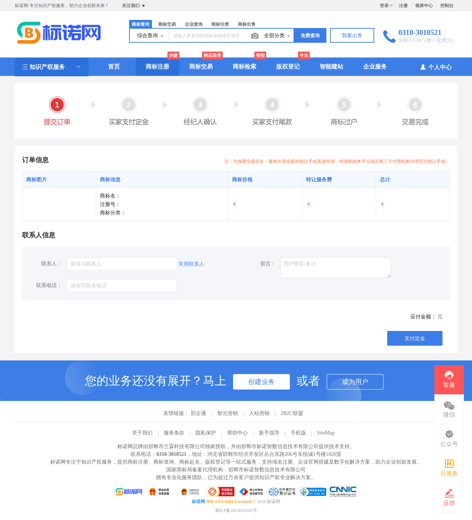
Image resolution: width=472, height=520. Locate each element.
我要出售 (352, 35)
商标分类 (220, 24)
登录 (384, 5)
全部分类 (277, 36)
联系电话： (49, 285)
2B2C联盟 (292, 413)
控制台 (447, 5)
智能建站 (331, 66)
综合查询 (150, 36)
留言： (268, 263)
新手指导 (269, 433)
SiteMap (325, 433)
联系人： (51, 263)
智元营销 (227, 413)
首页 (114, 66)
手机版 (298, 433)
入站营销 (259, 413)
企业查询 (193, 24)
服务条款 (174, 433)
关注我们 (134, 5)
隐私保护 (205, 433)
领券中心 (424, 5)
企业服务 (375, 66)
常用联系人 (191, 264)
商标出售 (247, 24)
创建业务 (261, 381)
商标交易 (167, 24)
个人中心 (436, 66)
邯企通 (198, 413)
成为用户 (355, 381)
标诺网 (198, 501)
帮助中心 (237, 433)
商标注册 (157, 66)
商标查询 (140, 24)
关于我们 (142, 433)
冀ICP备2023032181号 (236, 510)
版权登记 (288, 66)
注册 (403, 5)
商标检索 (244, 66)
